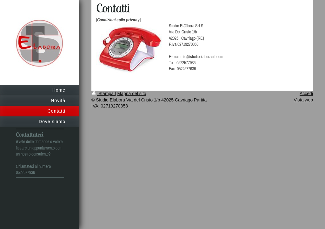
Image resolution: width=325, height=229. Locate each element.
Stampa (103, 93)
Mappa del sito (131, 93)
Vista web (303, 99)
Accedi (306, 93)
